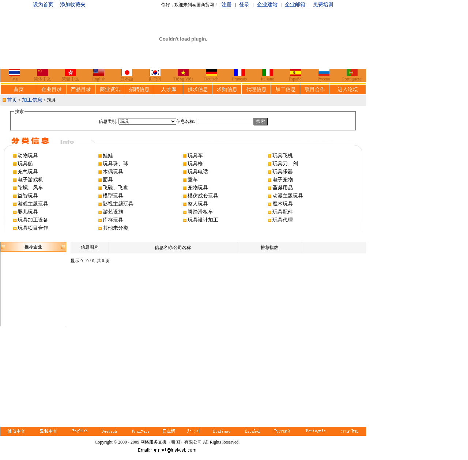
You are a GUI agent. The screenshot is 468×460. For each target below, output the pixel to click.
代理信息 (256, 89)
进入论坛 (347, 89)
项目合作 (315, 89)
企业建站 (267, 4)
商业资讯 (110, 89)
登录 (244, 4)
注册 (227, 4)
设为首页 (43, 4)
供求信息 (198, 89)
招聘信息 (139, 89)
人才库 (168, 89)
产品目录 (81, 89)
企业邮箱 (295, 4)
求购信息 (227, 89)
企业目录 (51, 89)
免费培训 (323, 4)
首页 (19, 89)
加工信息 (285, 89)
